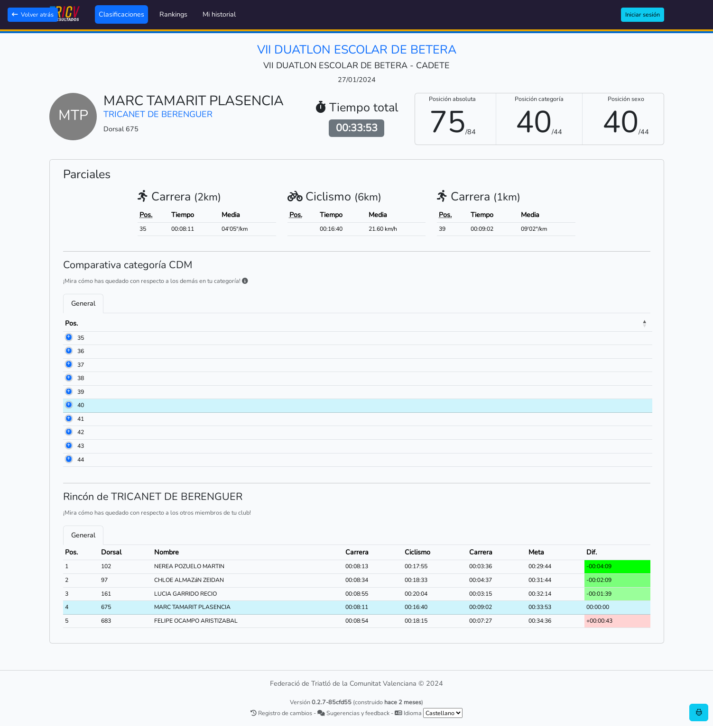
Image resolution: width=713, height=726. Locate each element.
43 (68, 446)
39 (68, 392)
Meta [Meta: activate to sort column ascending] (584, 323)
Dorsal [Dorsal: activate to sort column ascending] (109, 323)
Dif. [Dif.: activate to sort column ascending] (619, 323)
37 (68, 365)
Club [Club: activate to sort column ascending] (310, 323)
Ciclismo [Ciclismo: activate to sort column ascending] (488, 323)
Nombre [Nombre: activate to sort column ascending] (155, 323)
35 (68, 338)
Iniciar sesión (642, 14)
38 (68, 378)
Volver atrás (33, 14)
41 (68, 419)
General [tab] (83, 303)
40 (68, 405)
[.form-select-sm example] (443, 713)
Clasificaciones (121, 14)
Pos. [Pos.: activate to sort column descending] (71, 323)
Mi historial (219, 14)
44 (68, 459)
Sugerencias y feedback (353, 713)
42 (68, 432)
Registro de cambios (281, 713)
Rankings (173, 14)
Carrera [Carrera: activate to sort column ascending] (439, 323)
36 (68, 351)
